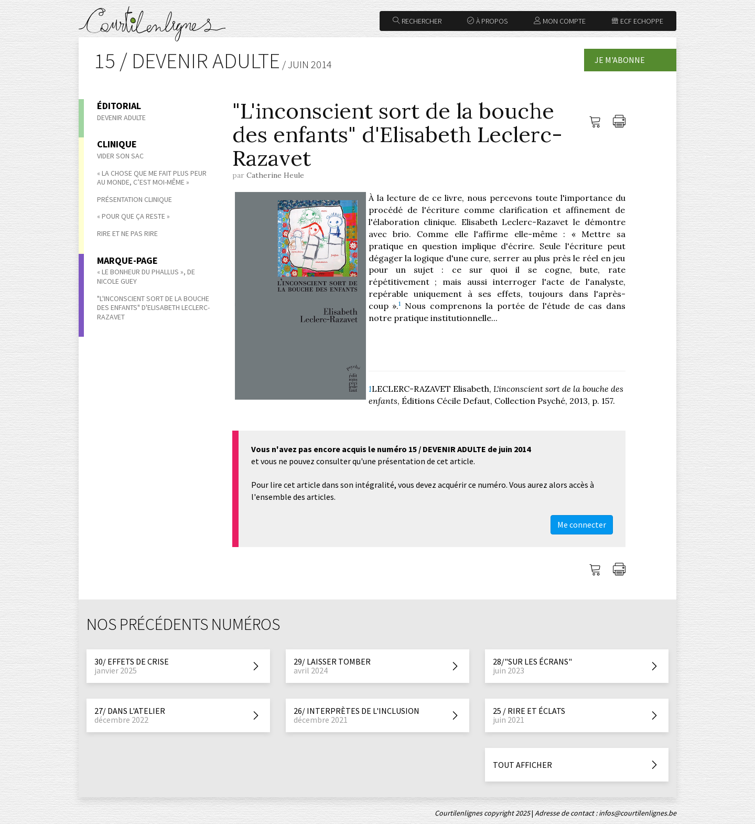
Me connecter (581, 524)
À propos (487, 21)
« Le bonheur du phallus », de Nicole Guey (146, 276)
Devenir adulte (121, 117)
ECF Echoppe (637, 21)
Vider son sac (120, 155)
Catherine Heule (275, 175)
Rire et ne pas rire (127, 233)
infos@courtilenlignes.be (637, 813)
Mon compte (560, 21)
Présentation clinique (134, 199)
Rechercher (417, 21)
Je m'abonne (620, 60)
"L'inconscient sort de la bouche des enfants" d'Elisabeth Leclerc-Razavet (153, 308)
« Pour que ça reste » (133, 216)
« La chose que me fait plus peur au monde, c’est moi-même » (152, 177)
